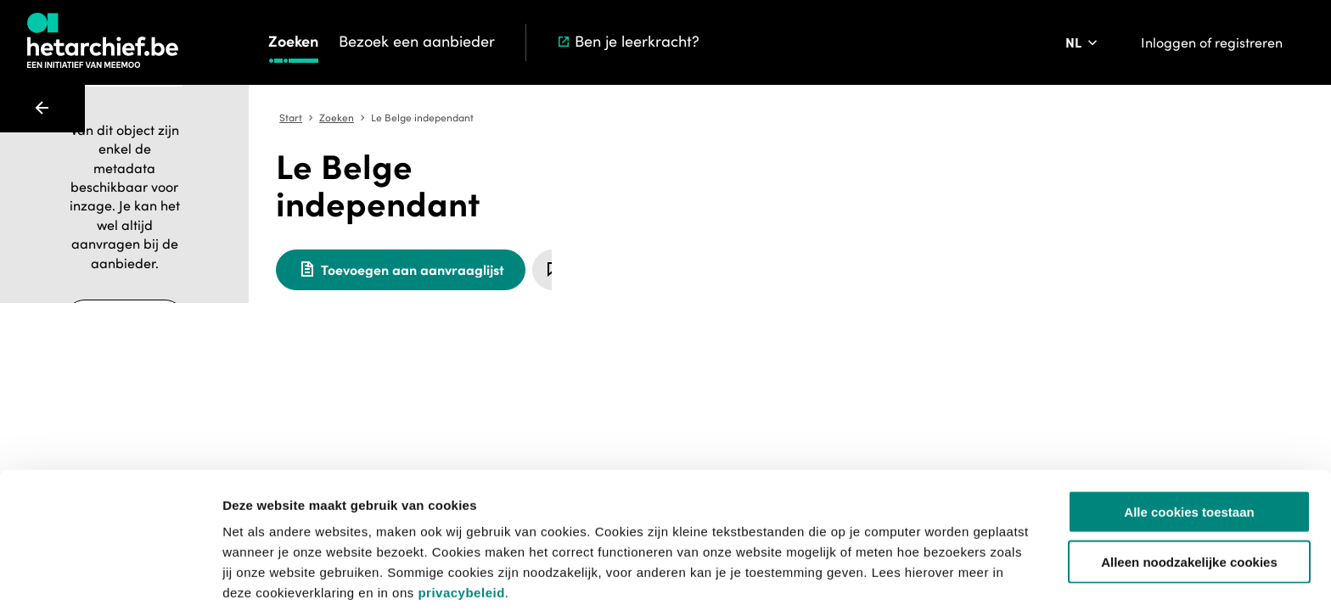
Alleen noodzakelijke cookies (1189, 492)
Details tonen (917, 577)
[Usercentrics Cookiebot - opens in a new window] (110, 578)
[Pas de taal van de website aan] (1082, 42)
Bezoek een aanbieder (417, 41)
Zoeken (293, 41)
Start (590, 118)
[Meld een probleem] (899, 232)
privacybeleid (461, 522)
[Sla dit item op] (852, 232)
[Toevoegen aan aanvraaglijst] (700, 232)
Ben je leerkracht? (627, 41)
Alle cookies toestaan (1189, 441)
